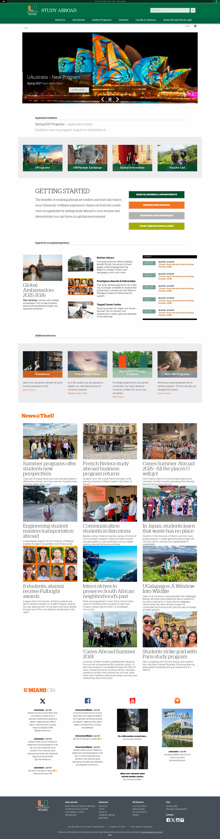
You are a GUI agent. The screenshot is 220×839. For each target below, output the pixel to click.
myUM (101, 809)
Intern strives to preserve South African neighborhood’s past (108, 591)
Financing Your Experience (156, 215)
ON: (40, 690)
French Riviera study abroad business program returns (106, 468)
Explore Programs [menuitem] (102, 20)
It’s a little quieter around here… (132, 736)
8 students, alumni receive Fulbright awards (43, 591)
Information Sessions (156, 205)
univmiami (39, 710)
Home (26, 28)
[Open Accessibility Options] (3, 1)
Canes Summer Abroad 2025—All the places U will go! (169, 468)
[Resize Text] (187, 26)
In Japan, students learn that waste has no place (169, 529)
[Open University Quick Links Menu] (216, 1)
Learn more (29, 390)
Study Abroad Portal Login (157, 226)
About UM (103, 806)
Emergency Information (117, 827)
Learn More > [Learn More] (78, 90)
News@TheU (38, 416)
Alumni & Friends (139, 806)
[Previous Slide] (102, 99)
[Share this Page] (194, 26)
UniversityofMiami (83, 710)
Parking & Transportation (176, 809)
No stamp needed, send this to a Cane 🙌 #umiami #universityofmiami (177, 758)
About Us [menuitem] (60, 20)
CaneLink (103, 812)
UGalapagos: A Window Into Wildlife (169, 589)
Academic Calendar (107, 815)
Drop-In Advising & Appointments (156, 194)
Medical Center (138, 809)
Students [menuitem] (123, 20)
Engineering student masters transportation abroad (48, 531)
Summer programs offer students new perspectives (49, 468)
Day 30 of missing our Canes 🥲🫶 (87, 739)
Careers (135, 815)
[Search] (193, 10)
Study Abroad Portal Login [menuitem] (177, 20)
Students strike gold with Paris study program (170, 654)
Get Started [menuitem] (78, 20)
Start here (118, 397)
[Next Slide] (117, 99)
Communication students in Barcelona (107, 529)
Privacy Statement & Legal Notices (141, 827)
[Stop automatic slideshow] (110, 99)
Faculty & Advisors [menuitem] (146, 20)
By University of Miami (132, 739)
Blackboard (103, 818)
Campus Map (171, 806)
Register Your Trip (78, 393)
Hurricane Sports (139, 812)
